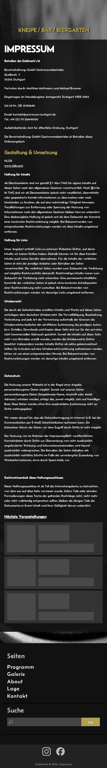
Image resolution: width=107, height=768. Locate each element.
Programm (20, 667)
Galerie (16, 674)
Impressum (65, 764)
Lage (13, 688)
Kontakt (17, 696)
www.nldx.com (13, 165)
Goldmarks (52, 13)
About (15, 681)
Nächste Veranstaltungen (25, 517)
